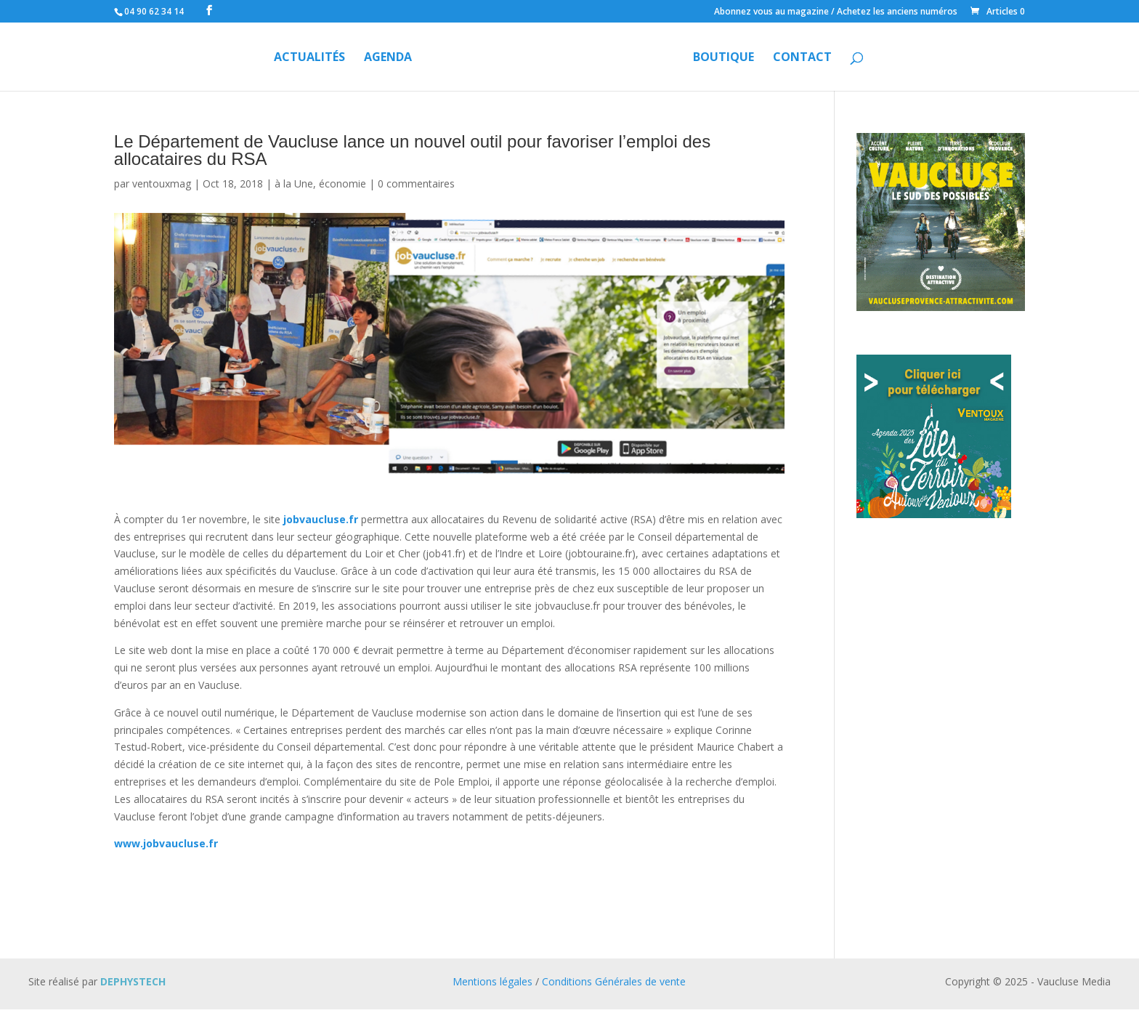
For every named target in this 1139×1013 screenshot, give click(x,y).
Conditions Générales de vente (614, 981)
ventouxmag (161, 183)
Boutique (723, 58)
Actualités (309, 58)
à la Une (294, 183)
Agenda (388, 58)
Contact (802, 58)
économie (342, 183)
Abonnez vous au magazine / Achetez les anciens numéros (835, 12)
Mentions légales (492, 981)
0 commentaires (416, 183)
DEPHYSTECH (133, 981)
